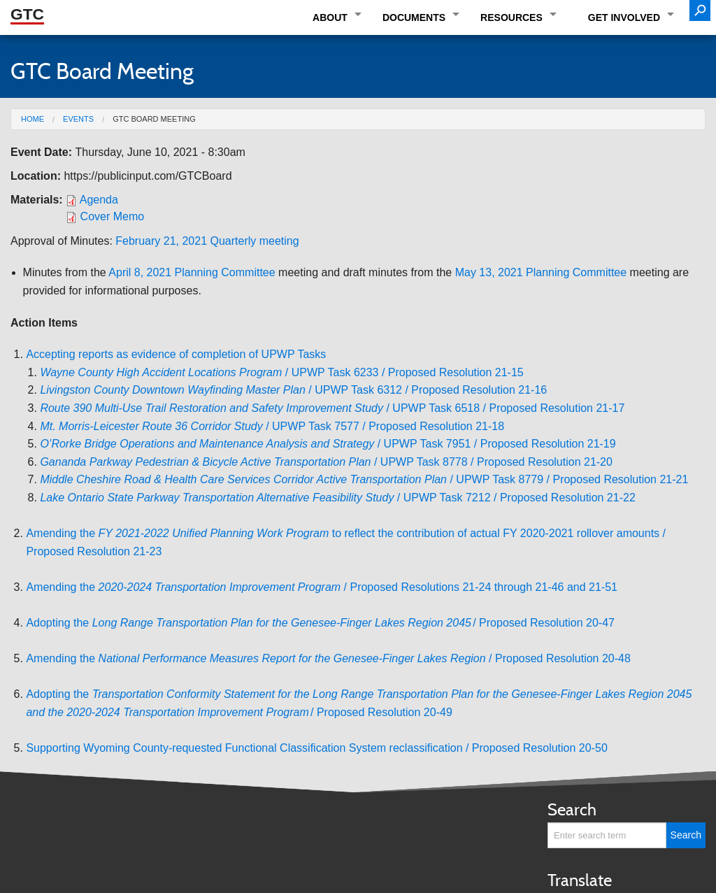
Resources (511, 17)
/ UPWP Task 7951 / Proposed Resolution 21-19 (327, 444)
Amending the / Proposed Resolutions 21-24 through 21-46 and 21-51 (321, 587)
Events (78, 119)
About (330, 17)
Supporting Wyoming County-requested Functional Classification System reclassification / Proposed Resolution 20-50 (316, 748)
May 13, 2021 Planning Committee (540, 272)
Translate (579, 880)
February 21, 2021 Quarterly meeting (207, 241)
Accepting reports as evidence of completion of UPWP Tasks (176, 354)
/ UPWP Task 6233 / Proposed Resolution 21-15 (281, 372)
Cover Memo (112, 216)
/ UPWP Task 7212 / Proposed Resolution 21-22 (337, 497)
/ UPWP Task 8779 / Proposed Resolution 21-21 (364, 479)
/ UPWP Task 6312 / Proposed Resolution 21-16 (293, 390)
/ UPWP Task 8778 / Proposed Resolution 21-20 (326, 462)
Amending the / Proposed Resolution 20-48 (328, 658)
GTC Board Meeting (154, 119)
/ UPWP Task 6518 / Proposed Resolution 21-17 (332, 408)
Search (571, 809)
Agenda (99, 200)
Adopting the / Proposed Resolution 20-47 (320, 623)
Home (32, 119)
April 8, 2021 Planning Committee (191, 272)
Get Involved (624, 17)
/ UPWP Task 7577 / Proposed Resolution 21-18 (272, 426)
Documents (413, 17)
